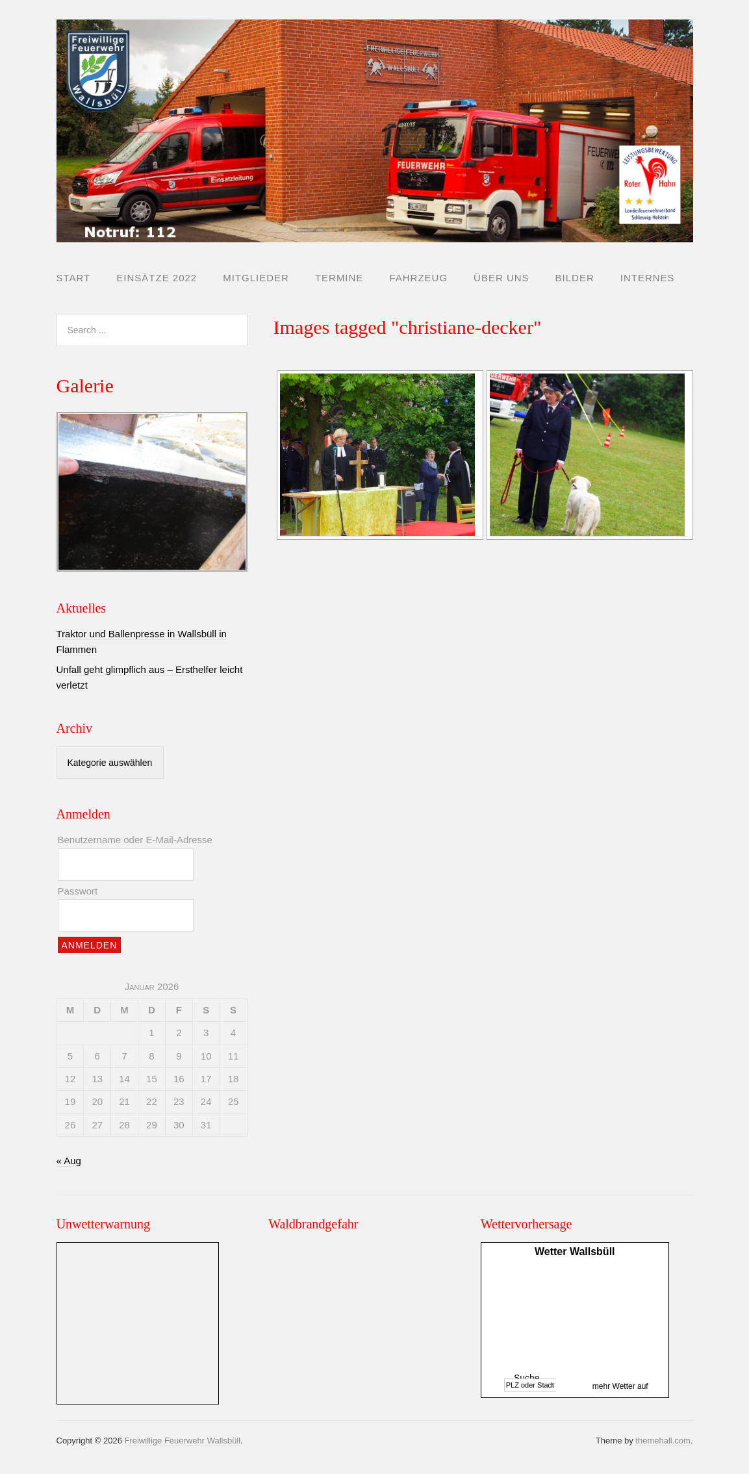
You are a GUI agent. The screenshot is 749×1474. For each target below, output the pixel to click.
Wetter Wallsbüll (575, 1251)
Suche (527, 1378)
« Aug (69, 1160)
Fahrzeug (418, 277)
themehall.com (663, 1440)
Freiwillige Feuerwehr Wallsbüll (182, 1440)
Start (74, 277)
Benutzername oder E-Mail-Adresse (135, 839)
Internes (647, 277)
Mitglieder (256, 277)
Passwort (78, 890)
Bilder (574, 277)
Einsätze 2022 (156, 277)
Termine (339, 277)
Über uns (501, 277)
